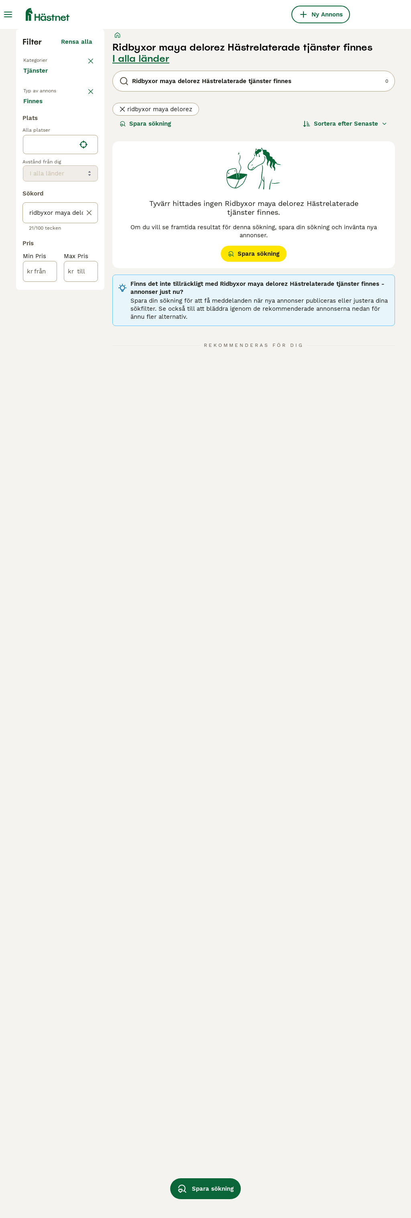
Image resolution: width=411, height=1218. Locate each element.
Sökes (76, 327)
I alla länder (140, 206)
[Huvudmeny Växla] (8, 14)
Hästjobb (38, 277)
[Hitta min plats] (83, 374)
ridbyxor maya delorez (155, 257)
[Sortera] (345, 271)
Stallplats (39, 239)
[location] (60, 374)
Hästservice (42, 290)
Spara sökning (145, 271)
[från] (40, 501)
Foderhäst (39, 265)
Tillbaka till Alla (49, 207)
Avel (31, 252)
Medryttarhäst (45, 226)
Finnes (39, 327)
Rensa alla (76, 189)
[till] (81, 501)
